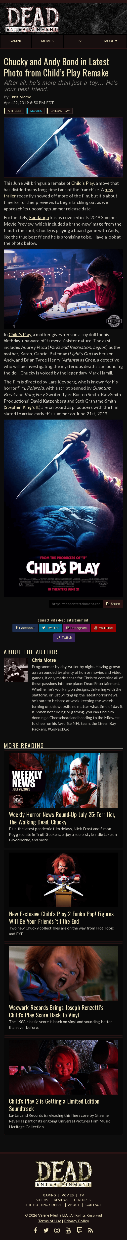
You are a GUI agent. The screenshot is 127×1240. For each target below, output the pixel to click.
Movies (36, 111)
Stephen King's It (22, 407)
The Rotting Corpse (44, 1205)
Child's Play (60, 111)
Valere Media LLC (53, 1215)
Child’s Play (82, 183)
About (74, 1205)
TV (82, 1195)
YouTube (103, 627)
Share (113, 603)
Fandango (39, 217)
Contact (93, 1205)
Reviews (61, 1200)
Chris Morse (20, 96)
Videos (42, 1200)
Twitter (50, 627)
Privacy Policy (76, 1220)
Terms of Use (49, 1220)
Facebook (25, 627)
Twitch (64, 637)
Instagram (76, 627)
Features (82, 1200)
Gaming (49, 1195)
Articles (15, 111)
